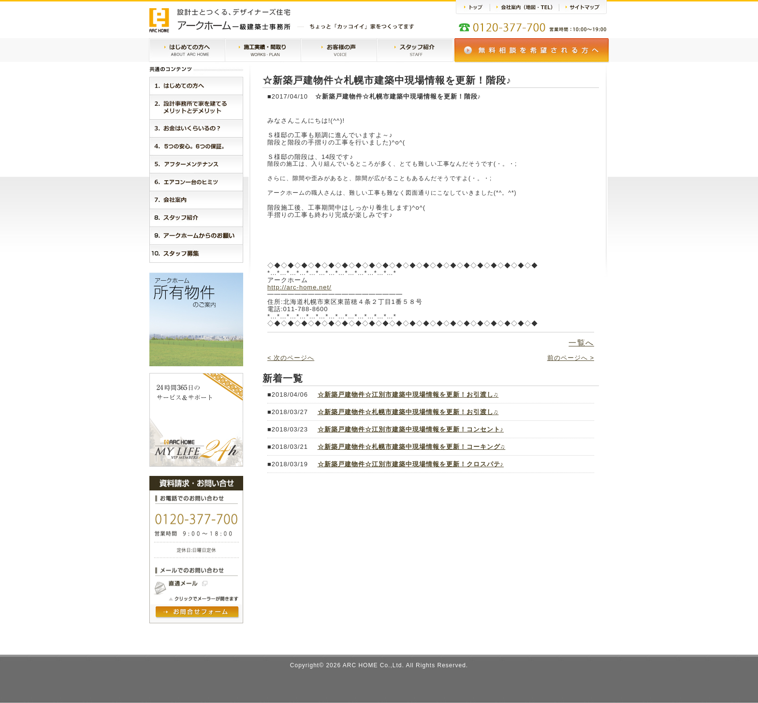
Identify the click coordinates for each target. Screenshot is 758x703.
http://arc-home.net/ (299, 287)
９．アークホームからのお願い (196, 235)
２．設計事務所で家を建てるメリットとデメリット (196, 107)
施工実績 (263, 50)
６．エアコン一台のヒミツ (196, 182)
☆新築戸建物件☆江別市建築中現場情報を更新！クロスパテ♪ (411, 464)
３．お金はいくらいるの (196, 128)
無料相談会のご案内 (532, 50)
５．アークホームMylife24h (196, 164)
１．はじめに (196, 86)
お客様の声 (339, 50)
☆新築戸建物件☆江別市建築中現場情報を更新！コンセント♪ (411, 429)
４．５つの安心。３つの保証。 (196, 146)
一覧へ (581, 343)
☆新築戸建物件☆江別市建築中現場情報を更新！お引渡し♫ (408, 394)
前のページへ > (570, 357)
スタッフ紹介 (415, 50)
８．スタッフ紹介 (196, 218)
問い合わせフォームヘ (198, 612)
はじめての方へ (187, 50)
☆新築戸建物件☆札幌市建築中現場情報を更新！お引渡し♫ (408, 412)
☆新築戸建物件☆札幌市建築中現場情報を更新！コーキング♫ (412, 446)
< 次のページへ (290, 357)
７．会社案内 (196, 200)
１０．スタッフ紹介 (196, 253)
